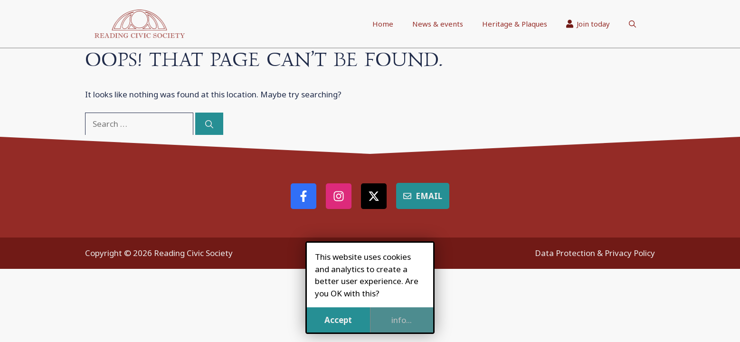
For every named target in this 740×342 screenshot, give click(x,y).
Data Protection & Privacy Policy (595, 252)
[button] (632, 24)
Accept (338, 319)
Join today (588, 24)
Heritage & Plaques (514, 23)
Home (382, 23)
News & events (437, 23)
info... (401, 319)
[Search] (209, 124)
